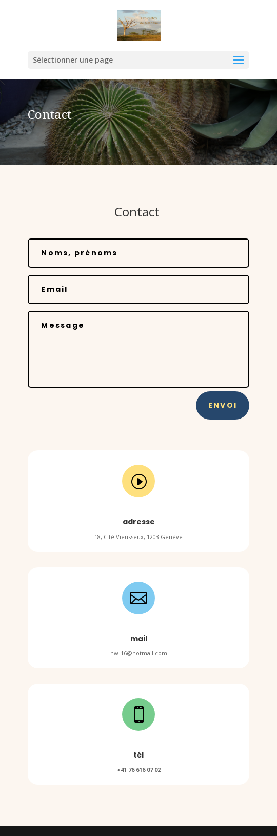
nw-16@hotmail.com (138, 653)
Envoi (222, 405)
